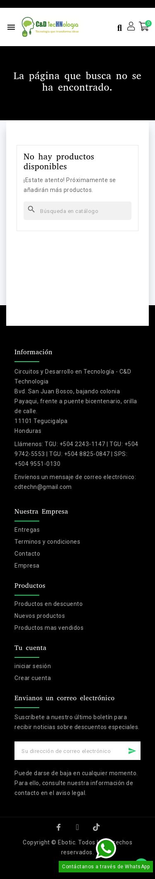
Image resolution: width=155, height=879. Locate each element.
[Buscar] (77, 210)
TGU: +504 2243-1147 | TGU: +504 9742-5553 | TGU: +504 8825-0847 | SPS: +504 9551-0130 (76, 454)
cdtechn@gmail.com (43, 487)
